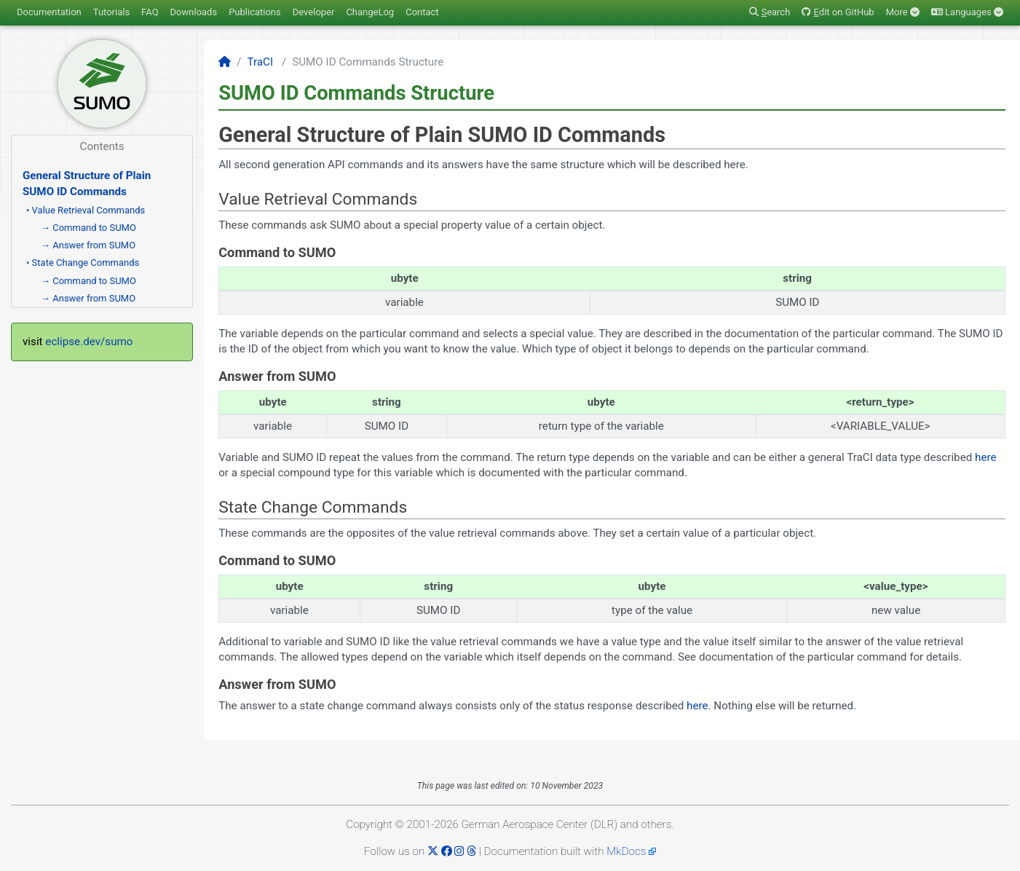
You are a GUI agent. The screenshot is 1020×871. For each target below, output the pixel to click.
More (903, 12)
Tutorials (111, 12)
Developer (314, 12)
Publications (255, 12)
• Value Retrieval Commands (85, 210)
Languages (967, 12)
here (985, 457)
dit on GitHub (838, 12)
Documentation (49, 12)
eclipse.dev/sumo (89, 341)
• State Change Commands (82, 262)
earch (769, 12)
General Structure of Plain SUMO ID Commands (87, 183)
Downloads (194, 12)
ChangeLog (370, 12)
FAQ (149, 12)
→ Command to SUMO (88, 227)
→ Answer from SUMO (88, 245)
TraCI (260, 61)
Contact (422, 12)
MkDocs (626, 851)
